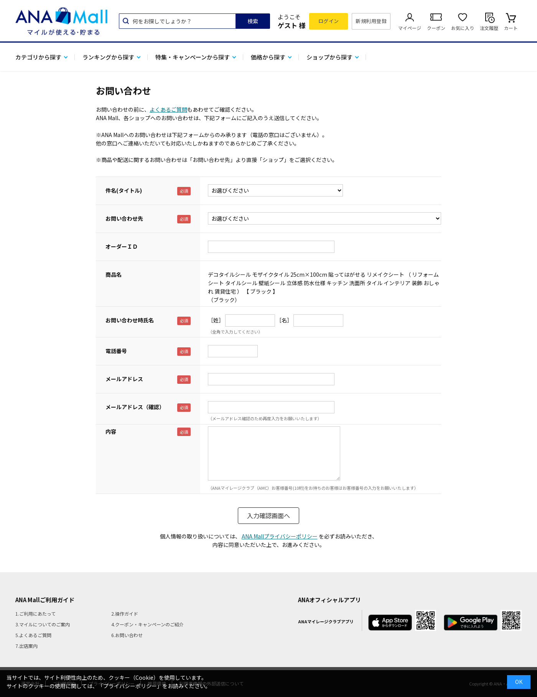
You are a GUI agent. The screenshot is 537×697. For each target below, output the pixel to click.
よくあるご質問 (168, 109)
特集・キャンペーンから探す (192, 57)
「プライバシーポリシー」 (130, 686)
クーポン (436, 28)
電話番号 (116, 351)
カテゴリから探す (38, 57)
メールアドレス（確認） (135, 407)
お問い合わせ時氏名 (129, 320)
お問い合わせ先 (124, 218)
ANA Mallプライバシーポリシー (280, 536)
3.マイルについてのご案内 (42, 624)
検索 (252, 21)
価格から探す (268, 57)
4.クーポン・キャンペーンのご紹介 (147, 624)
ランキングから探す (108, 57)
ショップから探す (329, 57)
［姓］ (216, 320)
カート (511, 28)
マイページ (409, 28)
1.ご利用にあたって (35, 613)
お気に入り (462, 28)
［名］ (284, 320)
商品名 (113, 274)
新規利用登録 (371, 21)
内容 (110, 431)
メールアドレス (124, 379)
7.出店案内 (26, 645)
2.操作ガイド (124, 613)
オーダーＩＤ (121, 246)
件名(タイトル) (123, 190)
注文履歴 (489, 28)
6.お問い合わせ (127, 635)
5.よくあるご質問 (33, 635)
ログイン (328, 21)
